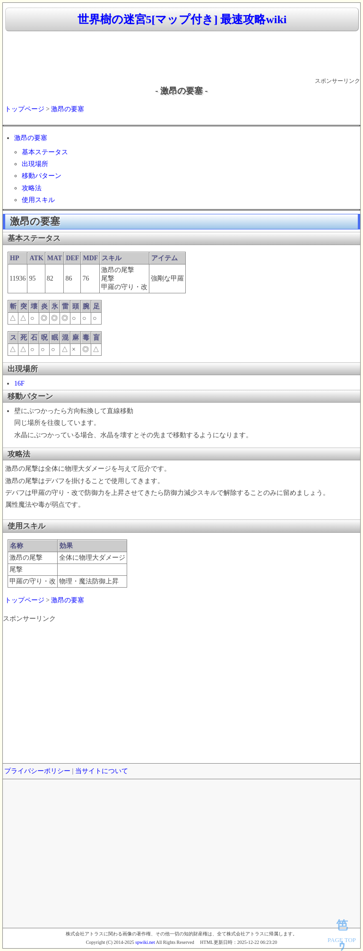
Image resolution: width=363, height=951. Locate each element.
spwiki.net (145, 942)
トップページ (24, 109)
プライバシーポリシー (37, 771)
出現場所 (35, 163)
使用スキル (38, 199)
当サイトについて (101, 771)
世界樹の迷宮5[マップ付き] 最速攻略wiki (182, 19)
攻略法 (32, 188)
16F (19, 383)
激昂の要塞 (67, 109)
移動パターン (41, 175)
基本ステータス (45, 152)
